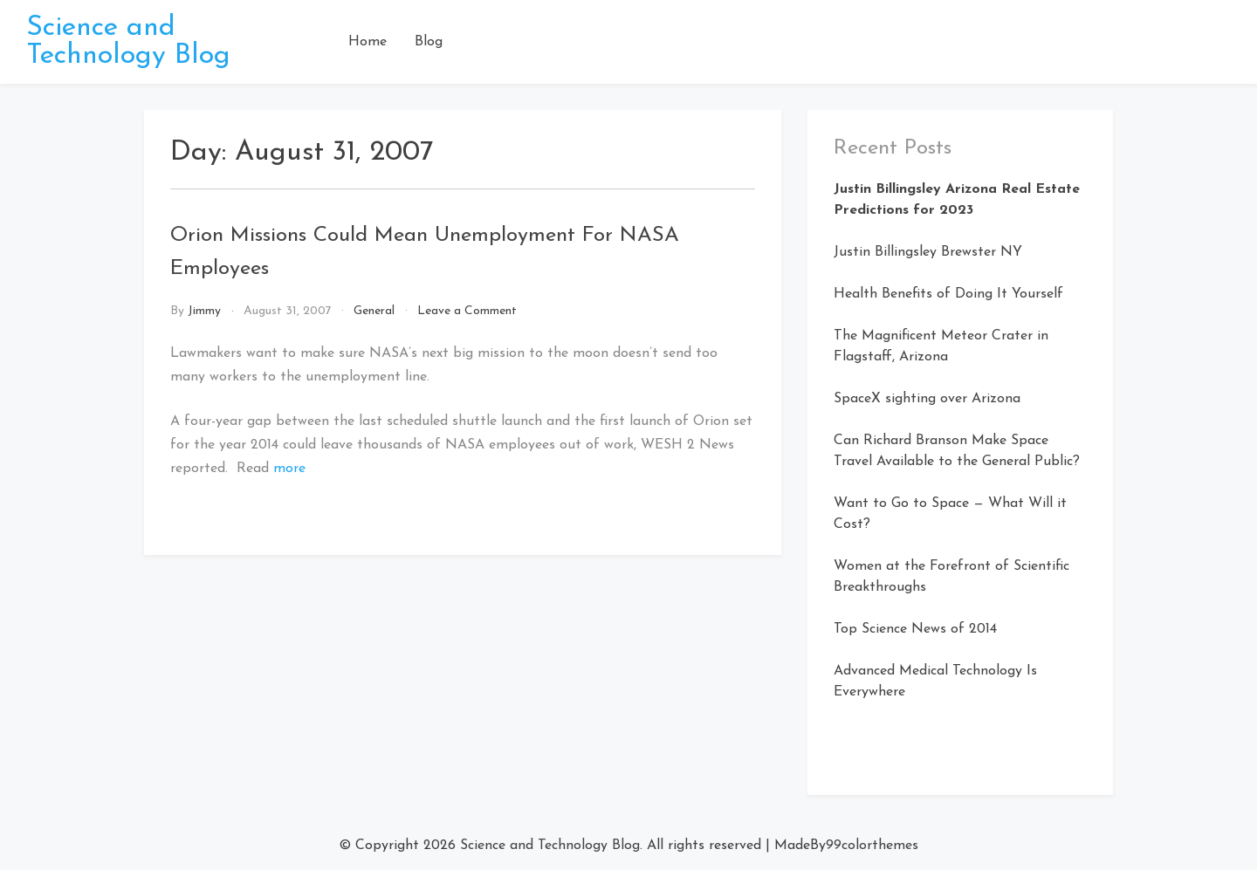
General (374, 311)
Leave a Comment (467, 311)
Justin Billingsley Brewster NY (928, 252)
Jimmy (204, 311)
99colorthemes (872, 846)
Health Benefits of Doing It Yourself (948, 294)
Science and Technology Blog (128, 42)
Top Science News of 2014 (915, 629)
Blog (429, 42)
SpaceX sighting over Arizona (927, 399)
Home (367, 42)
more (289, 469)
